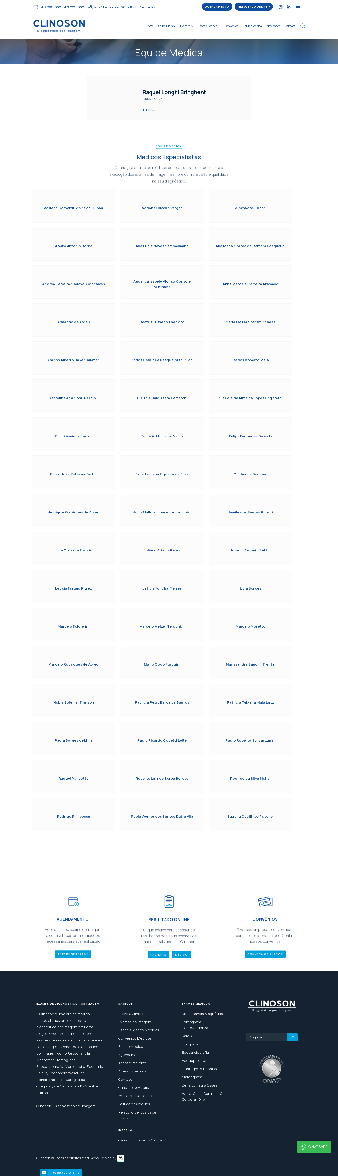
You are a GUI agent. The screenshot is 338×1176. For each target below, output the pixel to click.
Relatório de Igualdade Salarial (137, 1115)
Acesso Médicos (132, 1071)
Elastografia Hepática (200, 1068)
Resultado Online (64, 1172)
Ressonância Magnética (202, 1013)
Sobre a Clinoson (132, 1013)
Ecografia (190, 1044)
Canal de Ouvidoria (133, 1087)
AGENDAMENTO (217, 6)
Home (150, 26)
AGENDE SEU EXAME (73, 965)
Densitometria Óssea (200, 1085)
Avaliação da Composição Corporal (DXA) (203, 1096)
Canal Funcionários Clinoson (142, 1140)
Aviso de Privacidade (135, 1095)
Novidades (273, 26)
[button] (254, 7)
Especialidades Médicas (138, 1030)
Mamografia (192, 1077)
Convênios (231, 26)
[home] (59, 26)
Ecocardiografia (195, 1052)
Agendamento (130, 1054)
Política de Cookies (134, 1104)
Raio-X (187, 1035)
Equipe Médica (252, 26)
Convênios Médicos (135, 1038)
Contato (290, 26)
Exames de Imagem (134, 1021)
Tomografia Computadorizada (197, 1024)
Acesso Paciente (132, 1062)
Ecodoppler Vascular (199, 1060)
